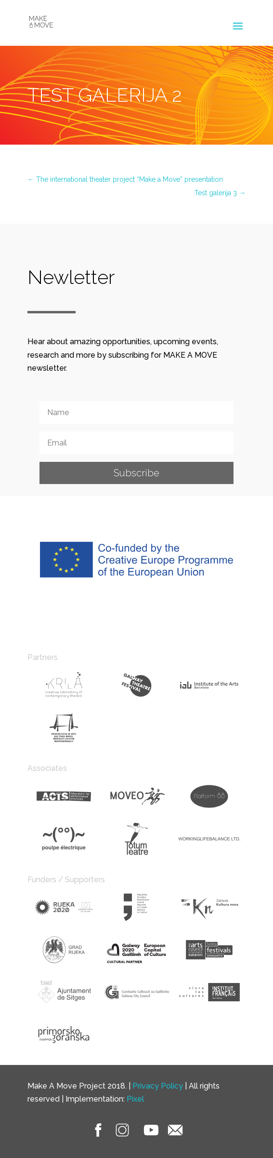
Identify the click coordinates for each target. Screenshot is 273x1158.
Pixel (135, 1099)
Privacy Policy (157, 1086)
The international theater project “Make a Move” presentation (125, 179)
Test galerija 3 (220, 193)
